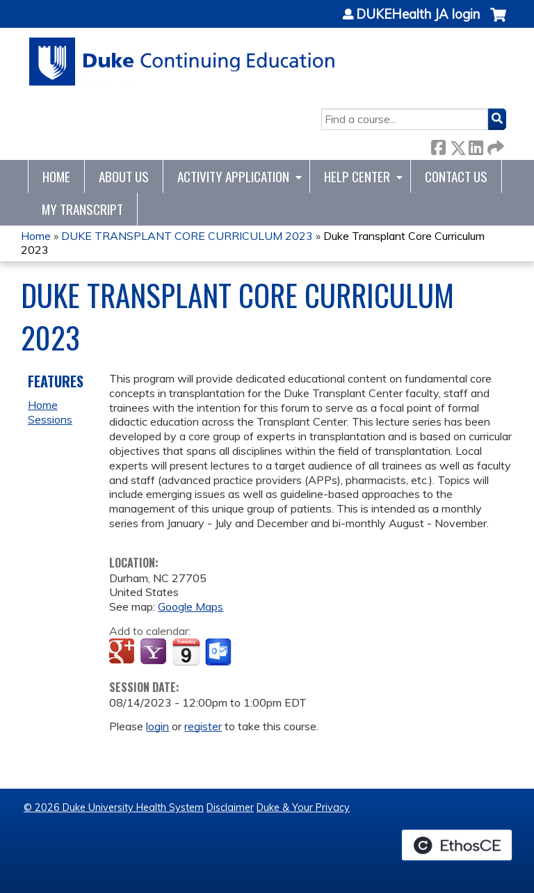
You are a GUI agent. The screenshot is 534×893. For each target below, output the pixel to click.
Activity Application (233, 176)
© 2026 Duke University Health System (114, 807)
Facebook (438, 145)
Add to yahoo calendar (154, 652)
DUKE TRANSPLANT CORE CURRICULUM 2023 (187, 236)
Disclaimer (230, 807)
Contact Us (456, 176)
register (203, 726)
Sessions (50, 419)
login (157, 726)
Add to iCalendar (186, 652)
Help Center (357, 176)
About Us (124, 176)
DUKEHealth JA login (418, 14)
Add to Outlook (219, 652)
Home (56, 176)
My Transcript (82, 209)
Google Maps (190, 606)
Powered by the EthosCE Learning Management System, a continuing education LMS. (456, 845)
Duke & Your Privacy (303, 807)
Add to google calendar (123, 652)
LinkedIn (476, 145)
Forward (494, 145)
